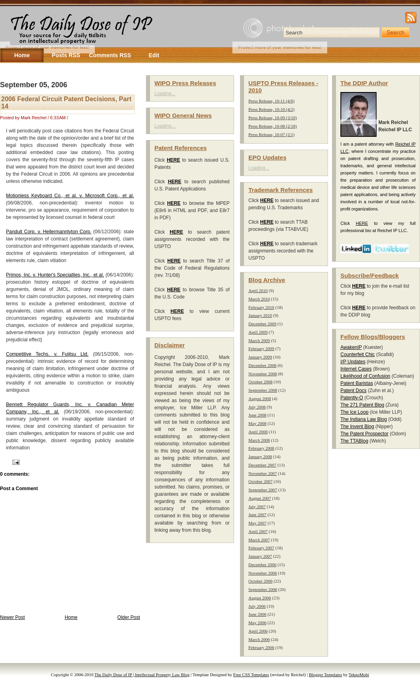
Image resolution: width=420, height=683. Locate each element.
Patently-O (351, 398)
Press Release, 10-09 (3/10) (272, 117)
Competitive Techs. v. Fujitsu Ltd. (47, 354)
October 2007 (260, 481)
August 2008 (259, 398)
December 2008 (262, 365)
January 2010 (260, 315)
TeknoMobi (359, 674)
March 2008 (259, 440)
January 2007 (260, 556)
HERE (362, 223)
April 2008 (258, 431)
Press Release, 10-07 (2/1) (271, 134)
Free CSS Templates (251, 674)
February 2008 (261, 448)
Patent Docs (353, 390)
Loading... (165, 93)
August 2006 (259, 597)
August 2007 (259, 498)
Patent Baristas (356, 383)
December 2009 (262, 323)
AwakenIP (351, 347)
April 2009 (258, 332)
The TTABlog (354, 441)
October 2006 (260, 581)
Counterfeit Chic (357, 354)
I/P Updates (352, 362)
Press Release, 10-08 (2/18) (272, 126)
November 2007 (262, 473)
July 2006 (257, 606)
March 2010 (259, 298)
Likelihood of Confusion (365, 376)
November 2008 (262, 373)
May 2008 (257, 423)
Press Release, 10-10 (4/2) (271, 109)
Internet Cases (356, 369)
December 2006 (262, 564)
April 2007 (258, 531)
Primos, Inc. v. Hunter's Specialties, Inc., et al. (55, 275)
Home (71, 617)
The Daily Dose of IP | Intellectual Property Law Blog (142, 674)
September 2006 (262, 589)
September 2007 (262, 489)
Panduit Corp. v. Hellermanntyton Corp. (48, 231)
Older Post (128, 617)
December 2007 (262, 465)
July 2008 (257, 407)
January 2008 (260, 456)
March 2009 (259, 340)
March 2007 (259, 539)
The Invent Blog (357, 426)
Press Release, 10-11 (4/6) (271, 100)
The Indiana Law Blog (363, 419)
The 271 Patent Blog (362, 405)
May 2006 (257, 622)
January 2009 (260, 357)
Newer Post (12, 617)
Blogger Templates (325, 674)
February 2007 (261, 547)
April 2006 (258, 631)
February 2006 (261, 647)
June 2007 (257, 514)
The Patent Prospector (364, 434)
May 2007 (257, 523)
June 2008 (257, 415)
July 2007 (257, 506)
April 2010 (258, 290)
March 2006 (259, 639)
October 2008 (260, 381)
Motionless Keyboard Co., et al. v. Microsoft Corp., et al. (70, 195)
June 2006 (257, 614)
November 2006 (262, 573)
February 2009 (261, 348)
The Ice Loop (354, 412)
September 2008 (262, 390)
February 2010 (261, 307)
